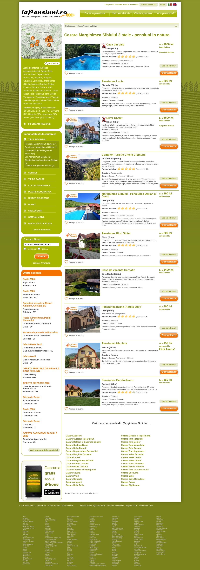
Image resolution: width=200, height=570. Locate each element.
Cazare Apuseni (74, 436)
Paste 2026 (29, 291)
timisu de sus (139, 525)
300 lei (165, 307)
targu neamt (94, 547)
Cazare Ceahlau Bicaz (77, 445)
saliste (69, 528)
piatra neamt (71, 565)
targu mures (71, 525)
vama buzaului (117, 541)
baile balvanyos (117, 528)
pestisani (115, 539)
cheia (47, 523)
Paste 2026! (29, 279)
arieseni (25, 525)
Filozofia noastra (122, 5)
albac (25, 551)
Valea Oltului (47, 100)
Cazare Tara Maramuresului (135, 470)
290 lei (165, 194)
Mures (26, 117)
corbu (114, 526)
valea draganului (51, 546)
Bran (33, 74)
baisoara (115, 521)
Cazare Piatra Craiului (77, 467)
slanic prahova (28, 544)
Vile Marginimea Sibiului (36, 157)
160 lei (165, 381)
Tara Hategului (37, 94)
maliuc (136, 533)
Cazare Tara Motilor (131, 442)
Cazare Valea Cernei (131, 457)
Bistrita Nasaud (48, 107)
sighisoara (26, 539)
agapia (47, 526)
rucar (69, 560)
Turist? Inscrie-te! (148, 5)
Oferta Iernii (29, 356)
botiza (47, 534)
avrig (47, 525)
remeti (47, 549)
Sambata (27, 90)
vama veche (116, 546)
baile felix (26, 520)
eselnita (48, 518)
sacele (158, 521)
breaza (25, 557)
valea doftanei (72, 539)
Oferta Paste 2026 (32, 344)
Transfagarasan (42, 97)
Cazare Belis (127, 476)
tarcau (92, 552)
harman (137, 564)
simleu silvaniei (161, 528)
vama (25, 536)
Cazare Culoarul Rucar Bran (80, 439)
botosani (70, 554)
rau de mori (71, 534)
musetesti (159, 546)
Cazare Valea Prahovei (132, 463)
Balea (43, 71)
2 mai (91, 518)
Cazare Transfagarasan (132, 451)
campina (159, 549)
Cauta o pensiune (95, 13)
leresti (69, 551)
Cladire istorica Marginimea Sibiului (41, 160)
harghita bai (138, 538)
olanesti (159, 536)
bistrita (69, 549)
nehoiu (158, 518)
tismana (115, 556)
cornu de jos (160, 551)
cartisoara (26, 564)
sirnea (136, 557)
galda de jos (160, 554)
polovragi (70, 530)
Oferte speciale (143, 13)
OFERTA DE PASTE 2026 (36, 383)
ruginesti (137, 556)
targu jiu (137, 530)
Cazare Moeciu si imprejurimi (135, 436)
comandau (116, 564)
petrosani (26, 554)
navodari (115, 557)
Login (162, 5)
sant (68, 552)
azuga (114, 549)
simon (114, 520)
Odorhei (43, 84)
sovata (25, 518)
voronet (47, 528)
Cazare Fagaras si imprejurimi (81, 470)
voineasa (93, 538)
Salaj (37, 117)
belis (24, 530)
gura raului (26, 556)
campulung (27, 552)
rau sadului (160, 552)
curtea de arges (50, 520)
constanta (159, 520)
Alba (33, 107)
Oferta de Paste (31, 397)
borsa (47, 554)
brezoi (158, 517)
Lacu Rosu (38, 81)
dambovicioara (72, 546)
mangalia (159, 530)
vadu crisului (138, 539)
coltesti (114, 533)
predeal (25, 534)
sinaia (69, 564)
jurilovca (115, 554)
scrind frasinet (161, 543)
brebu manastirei (140, 547)
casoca (92, 530)
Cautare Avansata (41, 229)
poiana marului (50, 539)
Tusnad (54, 97)
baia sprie (70, 559)
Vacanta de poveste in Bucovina (40, 332)
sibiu (24, 543)
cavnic (114, 559)
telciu (158, 533)
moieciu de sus (28, 541)
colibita (69, 541)
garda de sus (27, 559)
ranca (25, 549)
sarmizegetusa (50, 559)
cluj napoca (49, 544)
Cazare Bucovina (129, 473)
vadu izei (26, 546)
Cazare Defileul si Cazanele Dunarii (83, 442)
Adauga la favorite (74, 73)
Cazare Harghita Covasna (78, 454)
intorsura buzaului (96, 554)
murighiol (70, 536)
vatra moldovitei (95, 541)
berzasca (137, 552)
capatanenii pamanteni (98, 565)
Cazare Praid (72, 476)
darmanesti (138, 546)
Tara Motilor (50, 94)
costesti (137, 528)
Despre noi (109, 5)
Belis (49, 71)
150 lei (165, 344)
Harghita (32, 114)
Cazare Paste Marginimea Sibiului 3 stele (81, 493)
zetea (114, 543)
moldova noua (95, 525)
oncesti (159, 534)
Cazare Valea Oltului (131, 460)
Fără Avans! (167, 349)
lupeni (136, 562)
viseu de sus (161, 531)
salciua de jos (95, 534)
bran (24, 517)
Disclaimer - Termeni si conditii (49, 505)
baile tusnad (49, 531)
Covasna (55, 111)
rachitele (93, 556)
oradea (92, 533)
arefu (91, 557)
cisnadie (137, 549)
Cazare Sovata (73, 473)
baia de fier (49, 565)
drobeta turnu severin (97, 564)
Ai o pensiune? (165, 13)
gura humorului (28, 538)
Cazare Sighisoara (130, 485)
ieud (68, 556)
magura (92, 520)
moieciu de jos (28, 521)
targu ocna (93, 539)
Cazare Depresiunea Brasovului (82, 451)
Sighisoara (38, 90)
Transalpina (28, 97)
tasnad (47, 556)
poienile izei (71, 533)
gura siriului (94, 549)
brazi (69, 538)
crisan (25, 547)
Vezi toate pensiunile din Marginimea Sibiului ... (121, 423)
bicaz (91, 531)
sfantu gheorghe (140, 554)
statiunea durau (117, 530)
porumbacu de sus (96, 517)
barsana (137, 518)
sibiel (47, 517)
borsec (92, 523)
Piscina (43, 249)
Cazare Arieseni (74, 482)
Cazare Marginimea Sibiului (79, 460)
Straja (26, 94)
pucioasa (159, 523)
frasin (47, 557)
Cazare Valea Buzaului (132, 454)
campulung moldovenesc (54, 543)
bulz (135, 544)
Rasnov (35, 87)
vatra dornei (138, 521)
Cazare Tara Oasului (131, 448)
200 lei (165, 82)
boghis (136, 543)
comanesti (93, 526)
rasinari (92, 521)
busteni (47, 547)
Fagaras (38, 77)
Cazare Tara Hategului (132, 439)
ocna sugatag (117, 538)
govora (114, 565)
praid (24, 533)
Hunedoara (47, 114)
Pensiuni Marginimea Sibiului (38, 144)
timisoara (48, 562)
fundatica (159, 544)
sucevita (70, 557)
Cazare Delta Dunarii (76, 448)
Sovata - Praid (51, 90)
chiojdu (92, 562)
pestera (47, 560)
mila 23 (70, 531)
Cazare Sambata (74, 479)
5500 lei (166, 119)
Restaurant (31, 249)
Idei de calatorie (121, 13)
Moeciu (34, 84)
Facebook (134, 5)
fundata (25, 560)
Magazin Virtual (131, 505)
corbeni (47, 536)
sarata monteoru (73, 517)
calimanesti (138, 517)
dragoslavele (161, 539)
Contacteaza (169, 72)
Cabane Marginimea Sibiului (38, 165)
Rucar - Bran (46, 87)
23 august (115, 544)
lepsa (69, 526)
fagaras (114, 552)
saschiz (92, 546)
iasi (46, 521)
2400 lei (166, 271)
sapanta (70, 520)
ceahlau (137, 541)
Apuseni (27, 71)
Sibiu (47, 117)
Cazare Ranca (128, 482)
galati (114, 523)
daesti (114, 551)
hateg (69, 518)
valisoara (159, 526)
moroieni (26, 562)
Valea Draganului (31, 100)
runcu (69, 547)
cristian (159, 541)
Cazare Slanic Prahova (132, 467)
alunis (158, 547)
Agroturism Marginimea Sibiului (39, 147)
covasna (48, 530)
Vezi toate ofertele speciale (44, 450)
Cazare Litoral (73, 457)
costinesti (115, 562)
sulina (69, 543)
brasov (92, 560)
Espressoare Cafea (146, 505)
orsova (47, 552)
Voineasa (37, 103)
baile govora (138, 534)
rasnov (25, 523)
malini (136, 559)
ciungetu (115, 525)
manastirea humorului (53, 538)
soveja (136, 560)
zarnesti (25, 531)
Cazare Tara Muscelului (133, 445)
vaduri (136, 523)
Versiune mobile (67, 505)
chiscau (70, 562)
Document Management (115, 505)
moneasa (93, 551)
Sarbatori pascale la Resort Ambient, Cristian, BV (37, 304)
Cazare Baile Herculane (133, 479)
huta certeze (116, 560)
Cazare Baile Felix (75, 485)
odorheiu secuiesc (51, 564)
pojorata (115, 518)
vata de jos (160, 538)
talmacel (159, 525)
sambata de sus (28, 528)
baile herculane (28, 526)
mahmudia (49, 551)
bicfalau (137, 526)
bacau (136, 520)
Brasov (31, 111)
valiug (136, 536)
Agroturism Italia (99, 505)
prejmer (137, 531)
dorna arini (49, 533)
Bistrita (26, 74)
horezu (69, 544)
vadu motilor (94, 543)
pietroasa (93, 559)
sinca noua (116, 534)
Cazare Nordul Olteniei (77, 463)
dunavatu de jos (117, 536)
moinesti (93, 544)
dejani (92, 528)
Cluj (43, 111)
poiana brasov (72, 521)
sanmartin (137, 565)
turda (114, 547)
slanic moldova (50, 541)
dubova (70, 523)
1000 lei (166, 45)
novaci (92, 536)
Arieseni (36, 71)
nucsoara (115, 517)
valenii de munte (140, 551)
